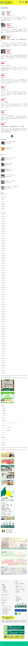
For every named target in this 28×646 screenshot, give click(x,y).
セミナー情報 (4, 608)
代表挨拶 (3, 408)
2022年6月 (3, 326)
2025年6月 (3, 238)
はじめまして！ (5, 89)
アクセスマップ (5, 415)
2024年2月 (3, 277)
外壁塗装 (3, 420)
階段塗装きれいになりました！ (11, 169)
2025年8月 (3, 233)
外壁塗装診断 (3, 600)
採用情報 (3, 444)
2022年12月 (3, 311)
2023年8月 (3, 292)
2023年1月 (3, 309)
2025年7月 (3, 236)
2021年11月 (3, 343)
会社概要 (3, 410)
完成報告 (3, 204)
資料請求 (17, 600)
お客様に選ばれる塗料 (6, 609)
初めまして (4, 77)
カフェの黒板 (4, 102)
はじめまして (4, 114)
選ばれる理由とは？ (5, 594)
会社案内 (3, 405)
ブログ (8, 25)
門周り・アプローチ (19, 586)
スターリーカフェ (4, 439)
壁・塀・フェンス (19, 588)
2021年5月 (3, 358)
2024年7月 (3, 265)
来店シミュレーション (5, 597)
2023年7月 (3, 294)
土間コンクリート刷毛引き (10, 180)
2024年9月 (3, 260)
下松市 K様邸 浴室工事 (10, 141)
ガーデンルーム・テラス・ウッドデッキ (9, 422)
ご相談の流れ (4, 611)
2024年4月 (3, 272)
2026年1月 (3, 221)
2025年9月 (3, 231)
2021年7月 (3, 353)
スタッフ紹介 (4, 592)
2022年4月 (3, 331)
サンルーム (18, 585)
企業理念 (4, 589)
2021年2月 (3, 365)
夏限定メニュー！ (11, 15)
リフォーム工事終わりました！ (11, 174)
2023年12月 (3, 282)
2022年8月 (3, 321)
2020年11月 (3, 372)
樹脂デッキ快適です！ (10, 163)
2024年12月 (3, 253)
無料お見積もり (18, 599)
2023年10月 (3, 287)
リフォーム (4, 432)
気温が (2, 192)
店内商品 (3, 206)
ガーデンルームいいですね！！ (11, 157)
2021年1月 (3, 367)
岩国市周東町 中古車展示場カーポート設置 (12, 126)
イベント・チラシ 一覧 (6, 606)
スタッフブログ (5, 614)
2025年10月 (3, 228)
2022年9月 (3, 319)
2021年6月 (3, 355)
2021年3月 (3, 363)
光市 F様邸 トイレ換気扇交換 (11, 186)
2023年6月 (3, 297)
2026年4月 (3, 214)
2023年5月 (3, 299)
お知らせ (3, 199)
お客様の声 (3, 602)
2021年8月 (3, 350)
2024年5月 (3, 270)
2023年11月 (3, 284)
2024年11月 (3, 255)
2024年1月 (3, 280)
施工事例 (3, 417)
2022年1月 (3, 338)
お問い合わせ (3, 442)
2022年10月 (3, 316)
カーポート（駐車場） (6, 430)
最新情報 (3, 437)
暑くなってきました (6, 65)
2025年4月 (3, 243)
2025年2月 (3, 248)
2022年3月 (3, 333)
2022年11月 (3, 314)
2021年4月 (3, 360)
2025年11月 (3, 226)
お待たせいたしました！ (10, 147)
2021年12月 (3, 341)
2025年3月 (3, 245)
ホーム (2, 581)
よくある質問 (4, 612)
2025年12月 (3, 223)
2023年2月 (3, 306)
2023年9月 (3, 289)
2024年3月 (3, 275)
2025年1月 (3, 250)
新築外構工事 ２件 (12, 27)
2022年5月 (3, 328)
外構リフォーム (5, 425)
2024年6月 (3, 267)
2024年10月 (3, 258)
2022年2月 (3, 336)
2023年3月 (3, 304)
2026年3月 (3, 216)
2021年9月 (3, 348)
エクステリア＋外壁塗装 (6, 427)
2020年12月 (3, 370)
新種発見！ (9, 53)
